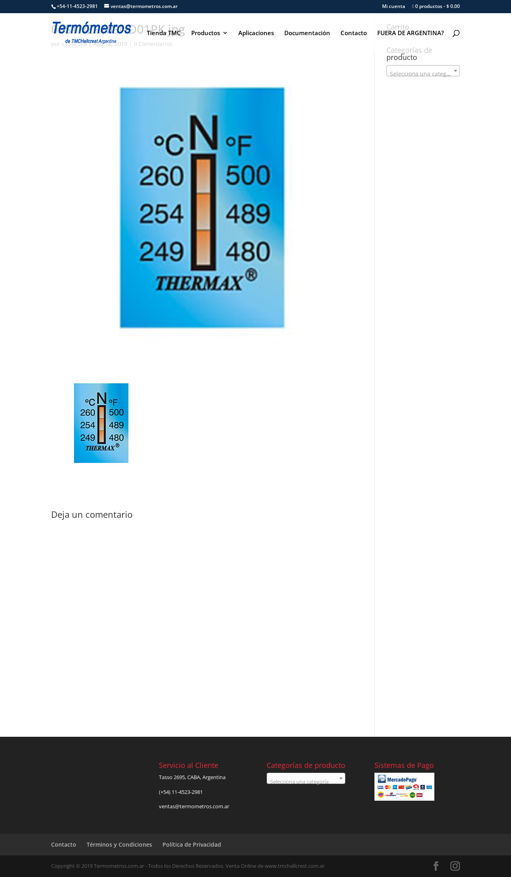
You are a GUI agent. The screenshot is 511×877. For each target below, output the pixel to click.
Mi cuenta (393, 7)
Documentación (307, 33)
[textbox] (423, 74)
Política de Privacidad (191, 844)
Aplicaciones (256, 33)
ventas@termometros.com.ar (194, 806)
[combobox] (423, 70)
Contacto (354, 33)
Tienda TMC (164, 33)
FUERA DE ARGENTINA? (410, 33)
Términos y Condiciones (119, 844)
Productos (205, 33)
